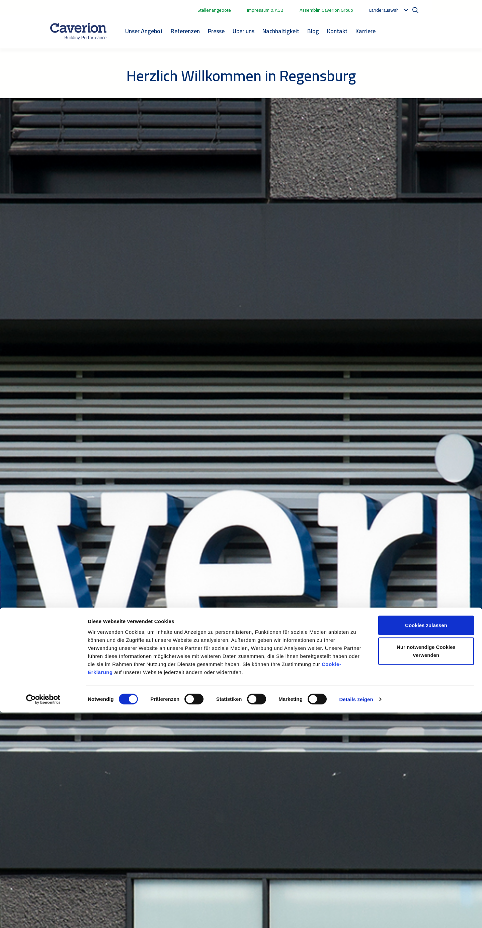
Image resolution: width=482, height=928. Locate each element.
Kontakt (337, 31)
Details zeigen (356, 915)
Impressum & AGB (265, 10)
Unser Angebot (144, 31)
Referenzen (185, 31)
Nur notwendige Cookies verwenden (426, 867)
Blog (313, 31)
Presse (216, 31)
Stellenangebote (214, 10)
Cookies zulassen (426, 841)
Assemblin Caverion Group (326, 10)
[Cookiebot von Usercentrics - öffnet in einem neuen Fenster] (43, 915)
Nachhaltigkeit (280, 31)
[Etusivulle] (78, 31)
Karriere (365, 31)
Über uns (243, 31)
